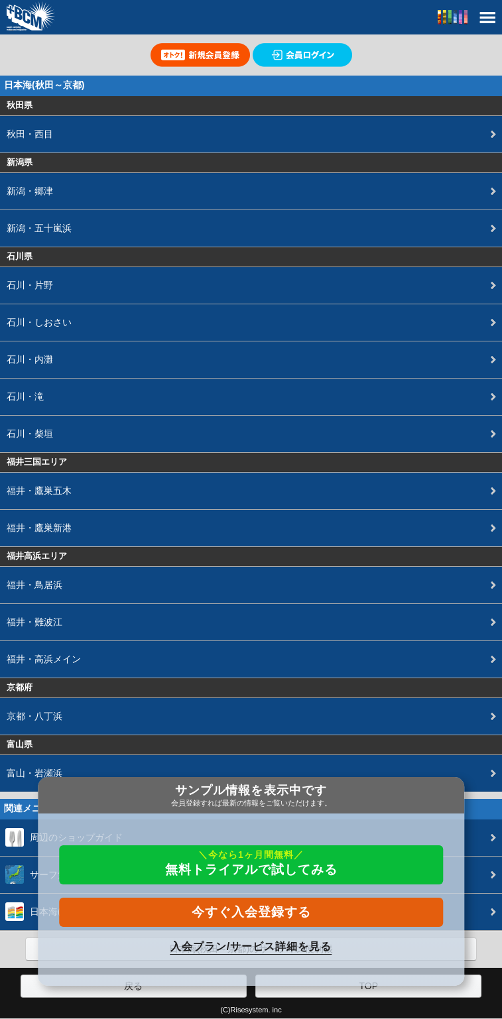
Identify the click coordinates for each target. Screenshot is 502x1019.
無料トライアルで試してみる (251, 862)
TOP (368, 986)
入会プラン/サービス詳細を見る (251, 946)
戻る (133, 986)
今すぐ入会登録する (251, 912)
